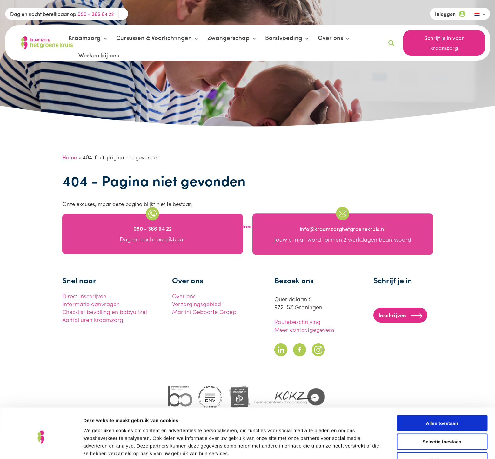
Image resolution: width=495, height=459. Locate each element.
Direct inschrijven (84, 296)
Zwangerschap (228, 37)
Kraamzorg (85, 37)
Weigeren (441, 433)
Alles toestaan (442, 395)
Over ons (330, 37)
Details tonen (343, 446)
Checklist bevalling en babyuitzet (104, 312)
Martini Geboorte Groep (204, 312)
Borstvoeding (283, 37)
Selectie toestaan (442, 414)
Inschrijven (400, 315)
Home (69, 157)
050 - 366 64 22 (95, 13)
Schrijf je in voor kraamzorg (444, 42)
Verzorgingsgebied (196, 304)
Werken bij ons (98, 54)
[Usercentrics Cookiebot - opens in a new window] (41, 446)
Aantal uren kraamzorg (92, 320)
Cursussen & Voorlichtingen (154, 37)
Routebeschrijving (297, 321)
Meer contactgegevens (304, 329)
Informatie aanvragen (91, 304)
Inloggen (450, 13)
